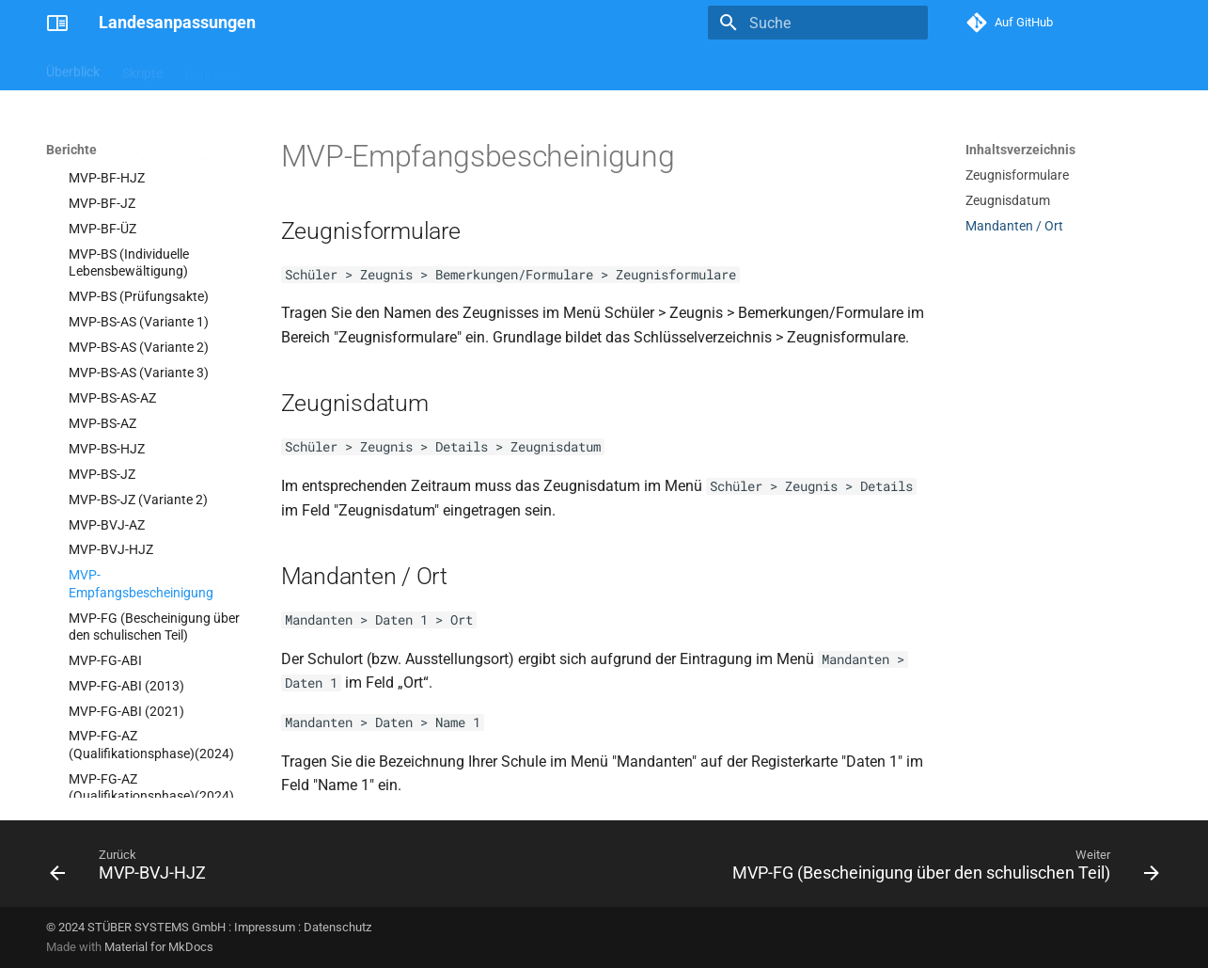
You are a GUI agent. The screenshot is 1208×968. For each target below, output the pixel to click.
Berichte (209, 68)
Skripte (142, 68)
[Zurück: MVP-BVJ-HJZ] (132, 869)
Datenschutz (337, 927)
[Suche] (818, 23)
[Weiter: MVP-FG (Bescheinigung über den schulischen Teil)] (940, 869)
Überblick (73, 68)
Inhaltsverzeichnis (1020, 149)
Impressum (264, 927)
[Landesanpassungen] (57, 22)
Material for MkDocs (158, 947)
